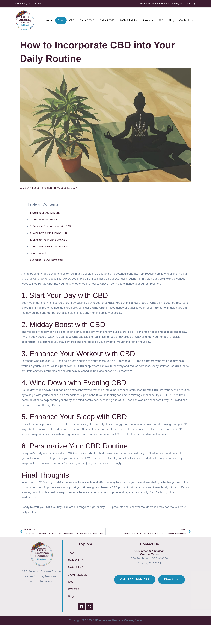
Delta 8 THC (76, 560)
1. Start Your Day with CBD (45, 212)
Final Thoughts (38, 252)
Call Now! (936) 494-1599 (28, 3)
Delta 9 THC (76, 567)
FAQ (70, 581)
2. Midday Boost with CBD (44, 219)
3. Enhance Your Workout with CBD (50, 226)
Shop (71, 553)
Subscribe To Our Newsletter (46, 259)
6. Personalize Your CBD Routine (49, 246)
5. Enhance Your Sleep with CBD (48, 239)
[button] (194, 4)
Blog (71, 596)
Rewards (73, 589)
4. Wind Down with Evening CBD (48, 232)
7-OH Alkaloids (77, 574)
